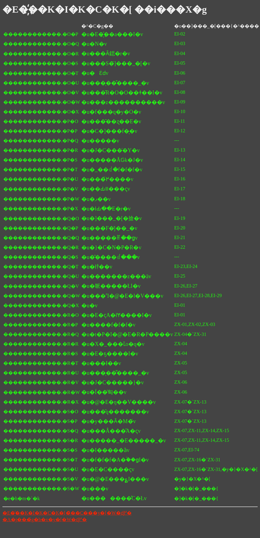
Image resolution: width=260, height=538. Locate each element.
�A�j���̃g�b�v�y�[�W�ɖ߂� (44, 519)
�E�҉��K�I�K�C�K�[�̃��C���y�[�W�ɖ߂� (67, 512)
